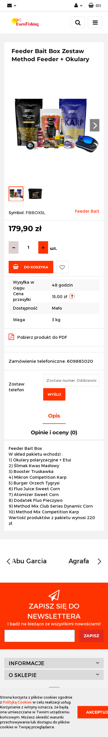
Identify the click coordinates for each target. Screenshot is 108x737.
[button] (95, 5)
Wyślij (54, 394)
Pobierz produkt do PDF (38, 337)
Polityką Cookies (17, 702)
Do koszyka (30, 266)
